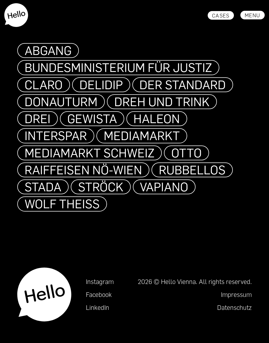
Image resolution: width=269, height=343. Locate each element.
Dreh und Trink (162, 101)
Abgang (48, 50)
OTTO (186, 152)
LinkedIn (97, 307)
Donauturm (61, 101)
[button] (252, 15)
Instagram (100, 281)
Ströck (100, 186)
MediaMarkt (142, 135)
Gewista (92, 118)
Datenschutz (234, 307)
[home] (16, 15)
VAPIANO (164, 186)
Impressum (236, 294)
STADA (43, 186)
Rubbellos (192, 169)
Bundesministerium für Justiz (118, 67)
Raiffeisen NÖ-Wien (83, 169)
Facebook (99, 294)
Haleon (156, 118)
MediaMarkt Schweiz (89, 152)
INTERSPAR (56, 135)
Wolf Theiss (62, 203)
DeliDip (101, 84)
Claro (44, 84)
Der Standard (182, 84)
